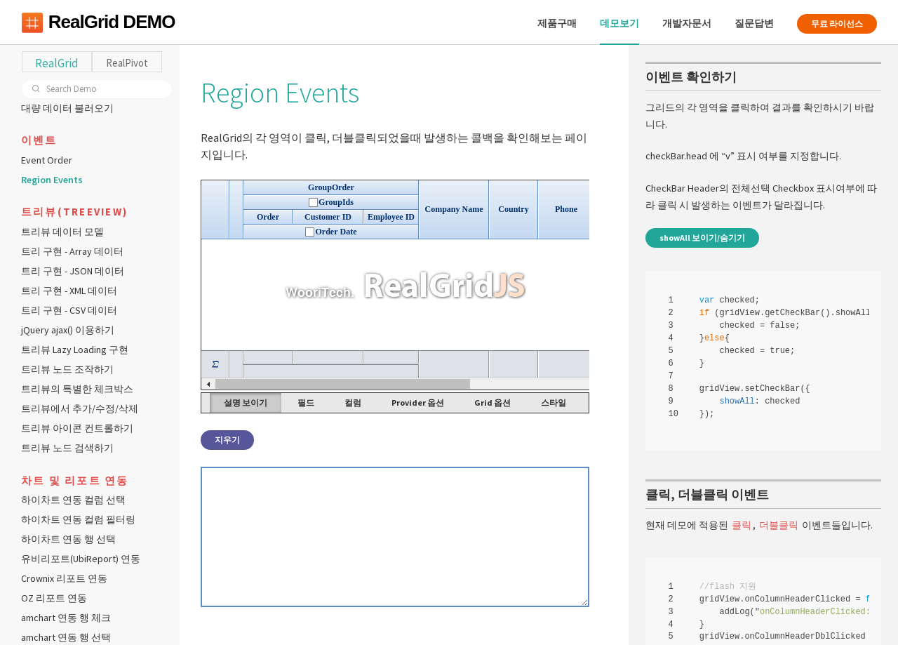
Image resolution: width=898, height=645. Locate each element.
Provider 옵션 (420, 402)
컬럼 (355, 402)
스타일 (555, 402)
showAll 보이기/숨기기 (702, 238)
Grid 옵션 (494, 402)
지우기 (230, 439)
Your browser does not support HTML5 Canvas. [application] (397, 285)
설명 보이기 (247, 402)
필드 (308, 402)
